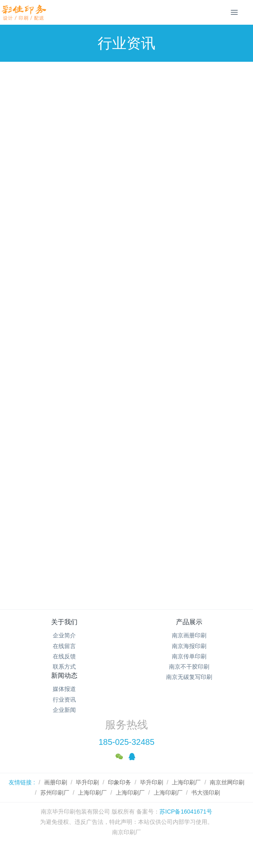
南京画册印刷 (189, 635)
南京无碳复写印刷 (189, 677)
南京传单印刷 (189, 656)
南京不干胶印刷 (189, 666)
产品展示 (189, 621)
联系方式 (64, 666)
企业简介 (64, 635)
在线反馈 (64, 656)
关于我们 (64, 621)
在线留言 (64, 646)
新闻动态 (64, 675)
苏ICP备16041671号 (185, 811)
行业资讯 (64, 699)
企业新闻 (64, 710)
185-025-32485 (126, 741)
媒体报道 (64, 689)
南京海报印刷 (189, 646)
